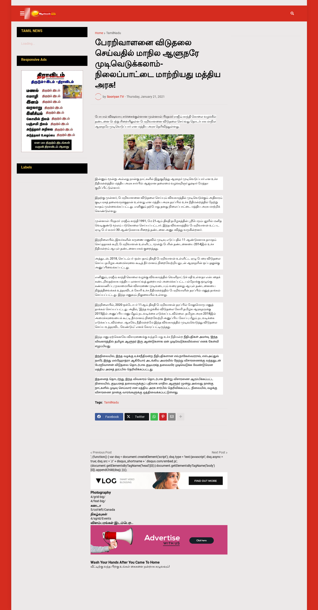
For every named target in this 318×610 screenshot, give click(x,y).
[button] (25, 13)
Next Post (218, 452)
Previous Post (102, 452)
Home (99, 32)
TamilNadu (113, 32)
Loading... (28, 43)
